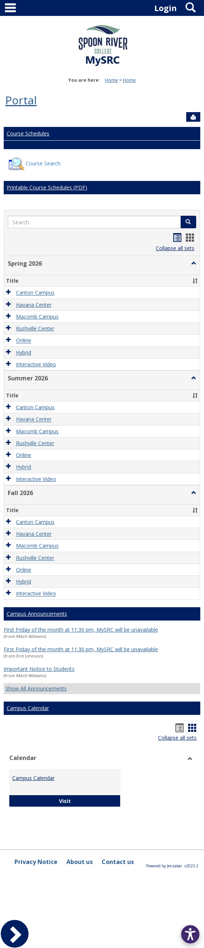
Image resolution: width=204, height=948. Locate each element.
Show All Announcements (36, 688)
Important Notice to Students (39, 668)
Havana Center (34, 304)
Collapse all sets (175, 248)
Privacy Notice (35, 862)
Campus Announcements (37, 613)
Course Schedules (28, 133)
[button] (193, 263)
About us (79, 862)
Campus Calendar (28, 708)
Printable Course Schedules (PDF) (47, 187)
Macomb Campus (37, 316)
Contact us (118, 862)
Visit (88, 800)
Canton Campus (35, 292)
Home (111, 80)
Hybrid (23, 352)
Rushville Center (35, 328)
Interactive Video (36, 364)
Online (23, 340)
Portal (21, 100)
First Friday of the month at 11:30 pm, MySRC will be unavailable (81, 629)
